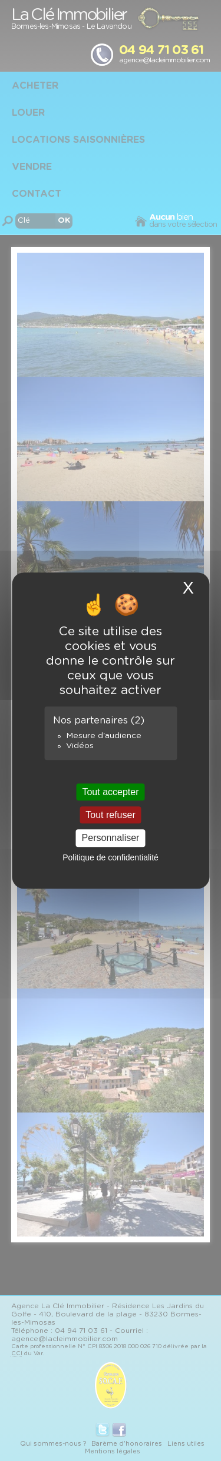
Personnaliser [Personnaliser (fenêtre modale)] (111, 838)
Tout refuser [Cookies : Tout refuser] (110, 815)
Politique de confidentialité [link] (110, 857)
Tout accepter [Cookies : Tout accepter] (110, 792)
